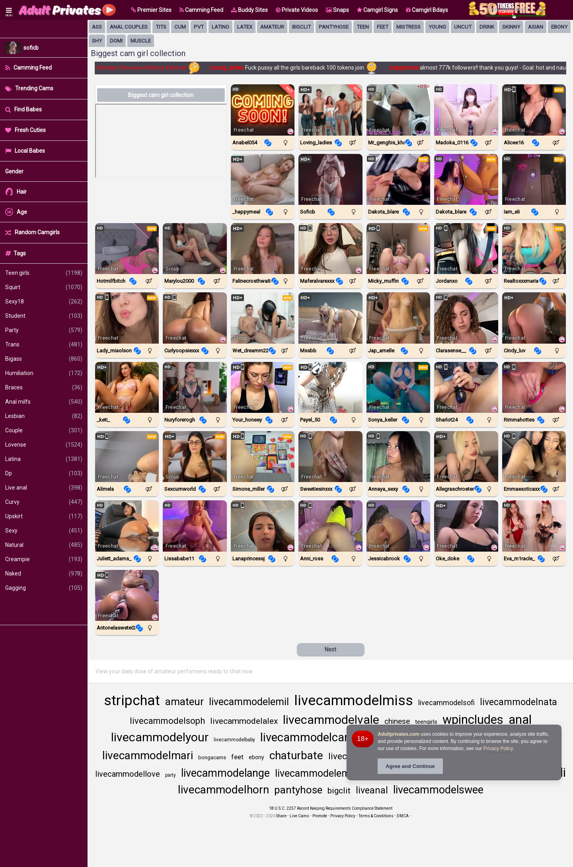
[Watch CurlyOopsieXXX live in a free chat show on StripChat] (194, 317)
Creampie (43, 559)
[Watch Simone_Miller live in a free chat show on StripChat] (262, 456)
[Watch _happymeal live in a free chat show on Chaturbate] (262, 179)
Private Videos (297, 10)
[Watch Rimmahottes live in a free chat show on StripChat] (534, 387)
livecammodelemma (319, 773)
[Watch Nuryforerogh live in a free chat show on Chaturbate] (194, 387)
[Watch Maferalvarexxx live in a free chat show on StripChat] (330, 248)
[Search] (541, 9)
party (170, 775)
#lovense (134, 67)
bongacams (212, 757)
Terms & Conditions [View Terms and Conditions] (376, 816)
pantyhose (334, 27)
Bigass (43, 359)
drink (486, 27)
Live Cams (299, 816)
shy (97, 41)
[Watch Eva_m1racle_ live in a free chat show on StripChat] (534, 525)
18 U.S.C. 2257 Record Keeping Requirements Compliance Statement (330, 808)
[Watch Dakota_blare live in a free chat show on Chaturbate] (398, 179)
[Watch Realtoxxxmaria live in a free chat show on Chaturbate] (534, 248)
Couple (43, 430)
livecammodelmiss (353, 700)
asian (535, 27)
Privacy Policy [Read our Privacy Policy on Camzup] (342, 816)
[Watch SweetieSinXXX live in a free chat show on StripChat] (330, 456)
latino (220, 27)
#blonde (179, 67)
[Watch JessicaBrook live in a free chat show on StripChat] (398, 525)
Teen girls (43, 273)
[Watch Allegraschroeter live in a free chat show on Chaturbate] (466, 456)
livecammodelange (225, 773)
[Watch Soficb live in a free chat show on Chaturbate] (330, 179)
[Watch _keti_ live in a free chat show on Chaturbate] (127, 387)
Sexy (43, 531)
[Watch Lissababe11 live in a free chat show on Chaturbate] (194, 525)
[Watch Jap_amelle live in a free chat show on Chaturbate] (398, 317)
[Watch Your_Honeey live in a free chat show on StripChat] (262, 387)
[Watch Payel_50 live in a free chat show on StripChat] (330, 387)
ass (97, 27)
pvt (199, 27)
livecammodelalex (244, 721)
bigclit (301, 27)
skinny (511, 27)
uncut (463, 27)
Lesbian (43, 416)
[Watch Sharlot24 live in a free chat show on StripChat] (466, 387)
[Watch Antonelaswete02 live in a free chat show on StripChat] (127, 595)
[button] (151, 10)
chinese (397, 721)
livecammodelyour (160, 737)
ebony (559, 27)
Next (330, 649)
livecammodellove (127, 774)
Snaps (337, 10)
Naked (43, 573)
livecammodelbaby (234, 740)
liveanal (372, 790)
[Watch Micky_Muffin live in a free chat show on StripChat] (398, 248)
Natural (43, 545)
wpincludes (472, 719)
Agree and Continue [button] (410, 766)
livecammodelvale (331, 720)
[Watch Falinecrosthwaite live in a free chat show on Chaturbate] (262, 248)
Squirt (43, 287)
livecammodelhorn (223, 789)
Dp (43, 473)
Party (43, 330)
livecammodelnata (518, 702)
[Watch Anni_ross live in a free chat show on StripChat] (330, 525)
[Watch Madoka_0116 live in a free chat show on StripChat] (466, 109)
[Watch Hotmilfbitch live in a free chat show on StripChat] (127, 248)
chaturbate (296, 755)
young (437, 27)
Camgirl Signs (377, 10)
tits (161, 27)
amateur (272, 27)
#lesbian (111, 67)
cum (180, 27)
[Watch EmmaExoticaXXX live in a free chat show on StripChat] (534, 456)
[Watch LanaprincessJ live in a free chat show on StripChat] (262, 525)
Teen (363, 27)
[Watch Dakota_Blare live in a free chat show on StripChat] (466, 179)
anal (520, 719)
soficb (31, 48)
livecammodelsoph (167, 721)
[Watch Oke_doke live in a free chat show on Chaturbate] (466, 525)
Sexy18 (43, 301)
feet (382, 27)
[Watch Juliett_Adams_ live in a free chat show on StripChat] (127, 525)
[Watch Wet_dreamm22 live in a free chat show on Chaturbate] (262, 317)
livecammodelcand (308, 737)
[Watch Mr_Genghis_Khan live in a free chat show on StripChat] (398, 109)
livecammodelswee (438, 789)
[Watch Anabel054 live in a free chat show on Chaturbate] (262, 109)
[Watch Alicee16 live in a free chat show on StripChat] (534, 109)
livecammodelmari (147, 755)
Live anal (43, 488)
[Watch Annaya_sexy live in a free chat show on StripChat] (398, 456)
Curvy (43, 502)
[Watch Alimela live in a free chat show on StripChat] (127, 456)
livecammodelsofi (446, 702)
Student (43, 316)
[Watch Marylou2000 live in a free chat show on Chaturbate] (194, 248)
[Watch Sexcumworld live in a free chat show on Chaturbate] (194, 456)
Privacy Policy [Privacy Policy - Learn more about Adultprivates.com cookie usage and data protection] (498, 748)
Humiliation (43, 373)
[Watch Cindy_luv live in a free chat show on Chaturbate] (534, 317)
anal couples (129, 27)
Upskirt (43, 516)
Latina (43, 459)
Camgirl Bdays (427, 10)
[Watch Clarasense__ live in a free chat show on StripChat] (466, 317)
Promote (319, 816)
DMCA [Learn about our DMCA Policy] (403, 816)
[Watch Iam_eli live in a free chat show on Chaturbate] (534, 179)
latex (244, 27)
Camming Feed (201, 10)
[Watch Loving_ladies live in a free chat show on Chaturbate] (330, 109)
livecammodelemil (249, 702)
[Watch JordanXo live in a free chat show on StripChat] (466, 248)
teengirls (426, 721)
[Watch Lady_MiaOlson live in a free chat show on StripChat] (127, 317)
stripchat (132, 700)
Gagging (43, 588)
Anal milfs (43, 402)
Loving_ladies (230, 67)
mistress (408, 27)
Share (281, 816)
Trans (43, 344)
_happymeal (406, 67)
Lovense (43, 445)
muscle (141, 41)
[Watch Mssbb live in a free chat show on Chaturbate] (330, 317)
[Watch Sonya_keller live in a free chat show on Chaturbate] (398, 387)
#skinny (158, 67)
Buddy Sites (249, 10)
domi (116, 41)
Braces (43, 387)
